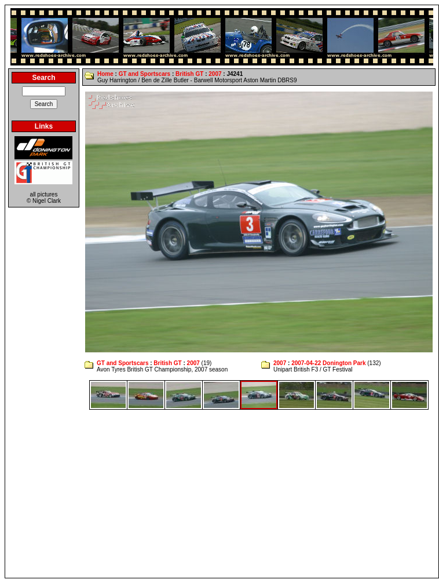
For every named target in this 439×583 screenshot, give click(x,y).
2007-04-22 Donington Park (328, 363)
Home (105, 74)
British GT (189, 74)
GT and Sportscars (144, 74)
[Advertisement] (222, 494)
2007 (214, 74)
